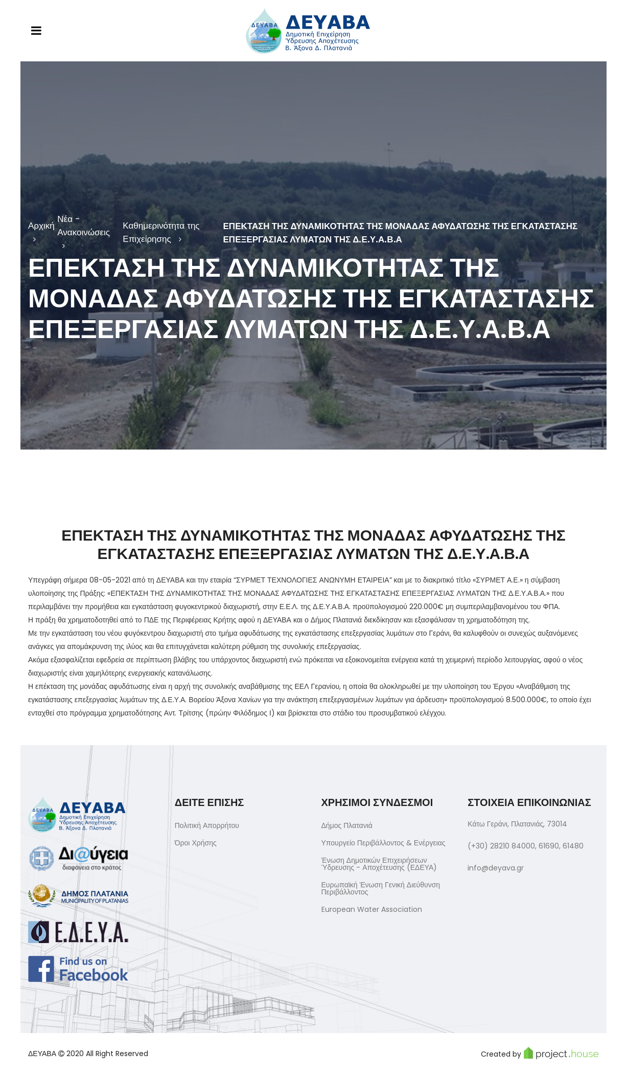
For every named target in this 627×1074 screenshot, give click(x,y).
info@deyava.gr (496, 868)
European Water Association (371, 909)
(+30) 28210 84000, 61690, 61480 (526, 846)
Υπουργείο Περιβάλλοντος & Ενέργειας (383, 842)
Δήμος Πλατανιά (347, 825)
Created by (540, 1053)
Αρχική (41, 225)
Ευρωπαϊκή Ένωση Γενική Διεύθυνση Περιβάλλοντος (380, 888)
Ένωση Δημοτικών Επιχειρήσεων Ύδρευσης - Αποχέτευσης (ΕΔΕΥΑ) (379, 864)
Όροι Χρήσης (196, 842)
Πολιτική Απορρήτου (207, 825)
